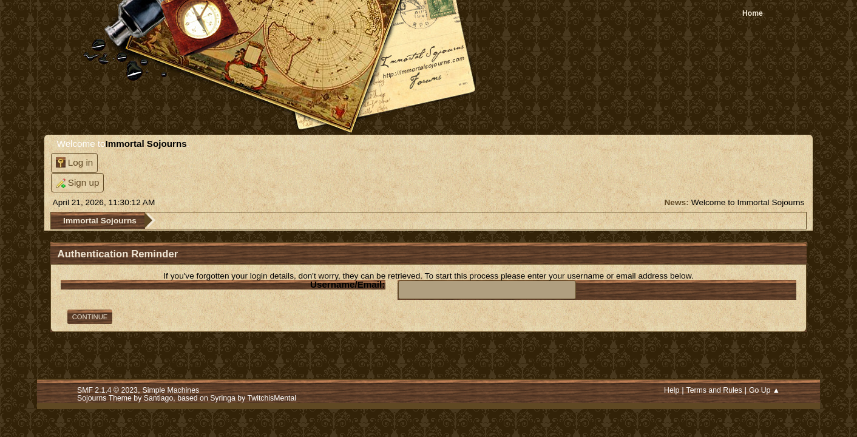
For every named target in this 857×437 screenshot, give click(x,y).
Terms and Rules (714, 390)
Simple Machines (171, 390)
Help (671, 390)
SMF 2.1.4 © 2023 (107, 390)
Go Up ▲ (764, 390)
